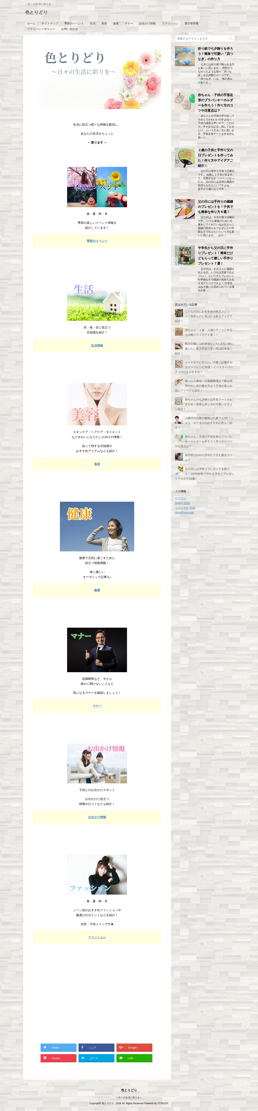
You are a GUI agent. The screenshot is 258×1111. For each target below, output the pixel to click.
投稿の (182, 503)
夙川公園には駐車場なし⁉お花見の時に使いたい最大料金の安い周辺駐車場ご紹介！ (204, 348)
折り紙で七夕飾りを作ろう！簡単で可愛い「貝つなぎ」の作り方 (215, 54)
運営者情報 (191, 23)
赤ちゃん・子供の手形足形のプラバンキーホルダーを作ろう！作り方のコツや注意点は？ (203, 441)
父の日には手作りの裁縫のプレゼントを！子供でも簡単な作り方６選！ (215, 207)
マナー (129, 23)
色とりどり (36, 12)
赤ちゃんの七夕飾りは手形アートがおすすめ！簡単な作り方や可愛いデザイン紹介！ (203, 404)
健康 (116, 23)
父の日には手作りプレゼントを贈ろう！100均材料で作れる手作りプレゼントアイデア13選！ (204, 473)
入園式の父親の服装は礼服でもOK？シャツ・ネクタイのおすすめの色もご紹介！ (204, 422)
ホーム (31, 23)
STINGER (162, 1103)
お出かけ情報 (147, 23)
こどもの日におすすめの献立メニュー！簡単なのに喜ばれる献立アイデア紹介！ (203, 316)
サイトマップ (50, 23)
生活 (92, 23)
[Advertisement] (97, 1004)
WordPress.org (184, 512)
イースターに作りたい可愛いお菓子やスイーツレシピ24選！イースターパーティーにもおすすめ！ (204, 367)
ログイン (180, 498)
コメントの (185, 507)
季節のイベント (74, 23)
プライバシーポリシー (41, 29)
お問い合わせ (69, 29)
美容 (104, 23)
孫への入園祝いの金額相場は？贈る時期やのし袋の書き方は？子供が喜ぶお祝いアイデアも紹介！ (203, 385)
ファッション (170, 23)
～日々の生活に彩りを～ (129, 1097)
